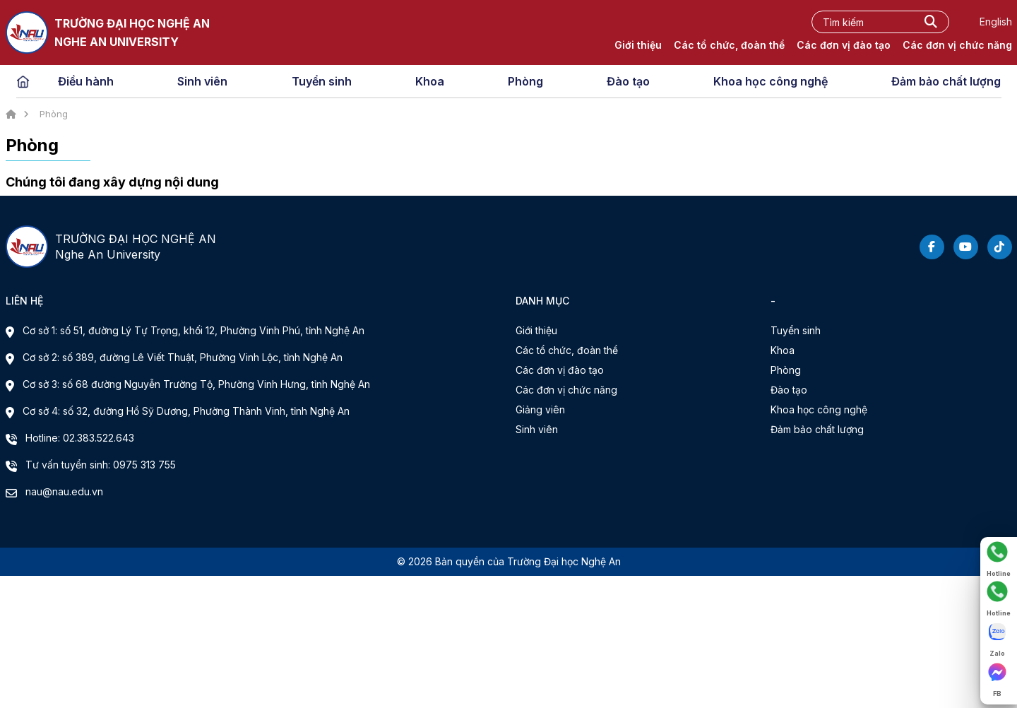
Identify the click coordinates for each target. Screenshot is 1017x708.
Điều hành (86, 81)
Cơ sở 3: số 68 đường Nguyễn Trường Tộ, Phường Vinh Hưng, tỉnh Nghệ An (196, 384)
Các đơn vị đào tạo (844, 45)
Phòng (525, 81)
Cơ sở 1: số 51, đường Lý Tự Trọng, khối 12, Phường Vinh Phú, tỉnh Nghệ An (193, 330)
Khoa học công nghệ (770, 81)
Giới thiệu (638, 45)
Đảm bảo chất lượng (946, 81)
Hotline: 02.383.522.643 (79, 438)
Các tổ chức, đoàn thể (729, 45)
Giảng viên (540, 409)
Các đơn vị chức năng (957, 45)
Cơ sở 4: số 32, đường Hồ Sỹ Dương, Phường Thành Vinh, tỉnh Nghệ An (186, 411)
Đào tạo (628, 81)
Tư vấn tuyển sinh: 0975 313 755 (100, 465)
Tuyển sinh (322, 81)
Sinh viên (202, 81)
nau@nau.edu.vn (64, 491)
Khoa (429, 81)
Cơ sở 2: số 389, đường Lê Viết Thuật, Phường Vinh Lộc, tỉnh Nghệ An (183, 357)
